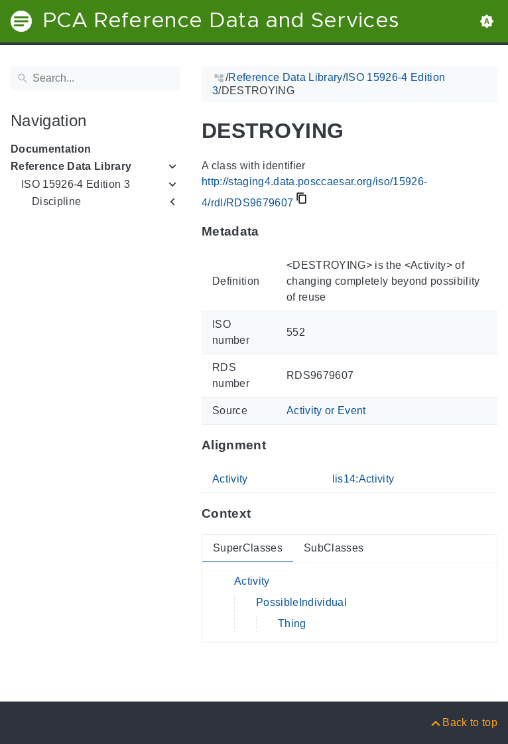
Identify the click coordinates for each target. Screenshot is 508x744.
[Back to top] (463, 722)
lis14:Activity (363, 478)
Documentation (51, 149)
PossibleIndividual (301, 602)
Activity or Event (326, 410)
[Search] (95, 78)
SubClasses (333, 548)
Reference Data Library (71, 166)
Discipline (56, 201)
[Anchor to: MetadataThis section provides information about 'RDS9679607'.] (272, 232)
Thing (292, 623)
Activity (230, 478)
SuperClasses (248, 548)
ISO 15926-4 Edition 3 (75, 184)
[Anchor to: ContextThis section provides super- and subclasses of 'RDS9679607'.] (263, 514)
